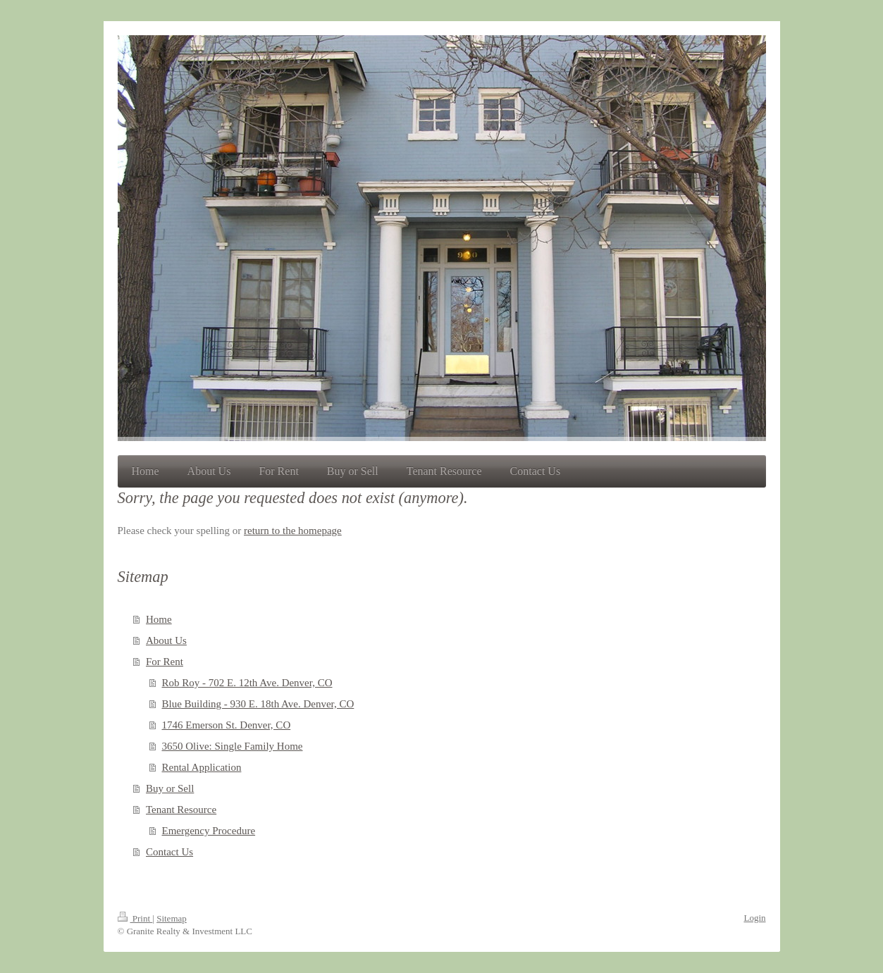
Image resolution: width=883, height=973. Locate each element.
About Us (166, 640)
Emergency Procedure (209, 830)
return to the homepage (293, 530)
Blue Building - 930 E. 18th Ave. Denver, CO (258, 703)
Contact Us (169, 851)
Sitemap (171, 918)
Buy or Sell (170, 788)
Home (159, 619)
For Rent (164, 661)
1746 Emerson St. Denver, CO (226, 725)
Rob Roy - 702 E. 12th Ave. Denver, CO (247, 682)
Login (754, 917)
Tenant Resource (181, 809)
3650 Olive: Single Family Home (232, 746)
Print (135, 918)
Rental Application (202, 767)
